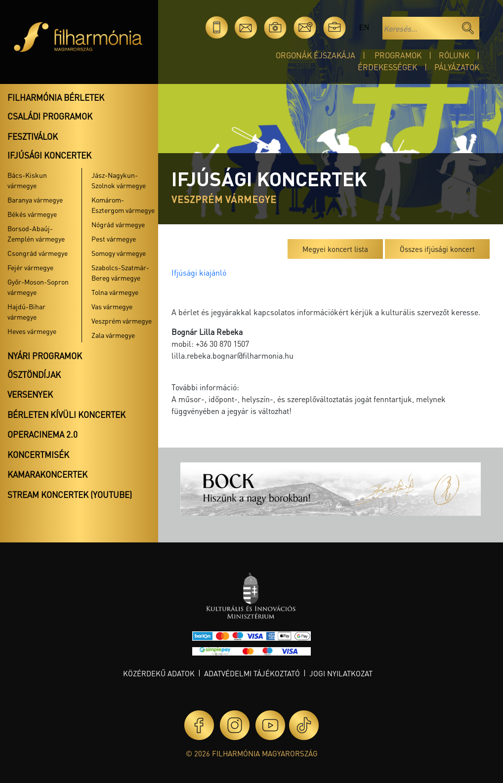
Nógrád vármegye (118, 224)
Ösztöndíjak (34, 374)
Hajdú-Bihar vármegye (26, 311)
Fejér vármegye (30, 267)
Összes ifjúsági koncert (437, 249)
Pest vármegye (113, 238)
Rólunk (454, 55)
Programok (398, 55)
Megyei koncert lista (335, 249)
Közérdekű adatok (159, 673)
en (364, 27)
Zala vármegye (113, 334)
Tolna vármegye (114, 292)
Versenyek (30, 394)
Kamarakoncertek (47, 474)
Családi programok (49, 116)
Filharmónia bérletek (55, 97)
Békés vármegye (32, 213)
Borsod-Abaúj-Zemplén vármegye (36, 233)
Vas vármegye (111, 306)
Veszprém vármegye (121, 320)
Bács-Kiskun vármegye (27, 180)
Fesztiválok (32, 136)
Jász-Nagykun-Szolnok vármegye (118, 180)
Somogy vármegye (118, 252)
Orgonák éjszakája (315, 55)
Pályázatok (456, 67)
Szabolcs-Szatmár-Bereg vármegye (120, 272)
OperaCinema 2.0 (42, 434)
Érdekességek (387, 67)
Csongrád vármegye (37, 252)
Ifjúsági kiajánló (198, 272)
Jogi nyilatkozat (341, 673)
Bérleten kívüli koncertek (66, 414)
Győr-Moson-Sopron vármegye (38, 286)
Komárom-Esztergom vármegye (123, 204)
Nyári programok (44, 355)
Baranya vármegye (35, 199)
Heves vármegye (31, 331)
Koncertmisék (38, 454)
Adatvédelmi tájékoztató (252, 673)
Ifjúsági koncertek (49, 155)
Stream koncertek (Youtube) (69, 494)
